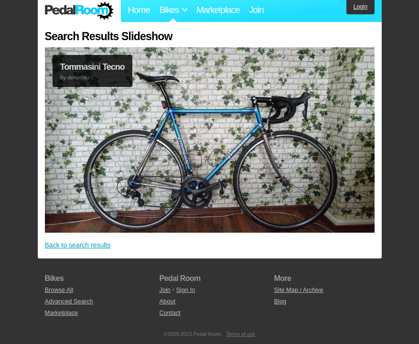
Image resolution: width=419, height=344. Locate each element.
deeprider (78, 77)
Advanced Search (69, 301)
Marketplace (217, 10)
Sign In (185, 289)
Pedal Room (79, 11)
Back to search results (78, 245)
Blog (280, 301)
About (167, 301)
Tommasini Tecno (92, 67)
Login (360, 6)
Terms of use (240, 334)
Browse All (59, 289)
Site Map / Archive (298, 289)
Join (256, 10)
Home (139, 10)
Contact (170, 312)
